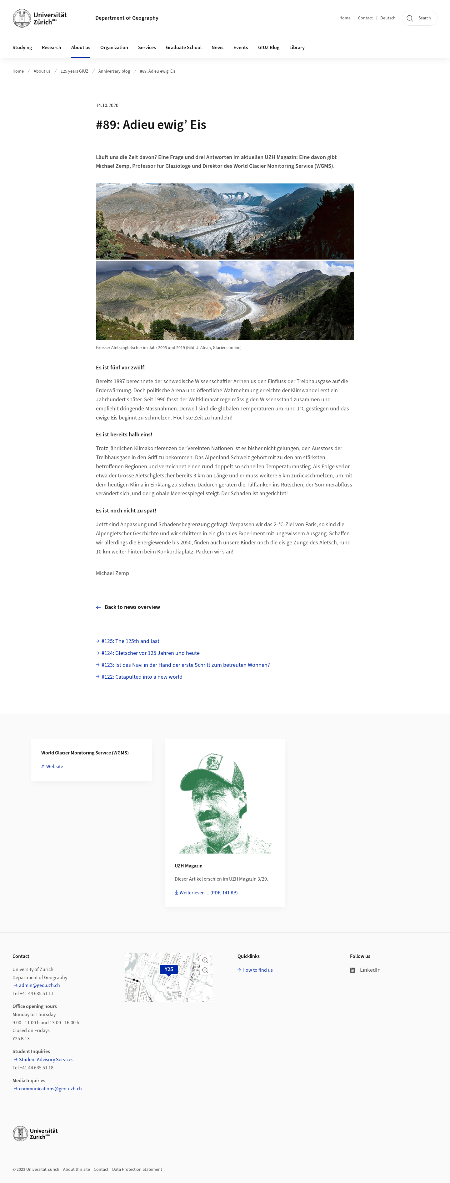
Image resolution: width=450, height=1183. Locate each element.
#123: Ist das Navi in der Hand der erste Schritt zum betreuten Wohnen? (186, 665)
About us (42, 71)
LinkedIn (365, 970)
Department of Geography (126, 18)
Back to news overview (128, 607)
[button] (205, 960)
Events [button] (240, 47)
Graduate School (184, 47)
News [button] (217, 47)
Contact (365, 18)
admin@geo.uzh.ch (39, 985)
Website (54, 766)
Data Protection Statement (137, 1169)
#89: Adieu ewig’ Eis (157, 71)
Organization (114, 47)
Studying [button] (22, 47)
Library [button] (297, 47)
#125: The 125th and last (130, 641)
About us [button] (80, 47)
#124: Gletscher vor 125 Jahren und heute (151, 653)
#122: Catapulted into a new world (142, 677)
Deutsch (388, 18)
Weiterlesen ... (209, 892)
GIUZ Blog (268, 47)
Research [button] (51, 47)
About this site (76, 1169)
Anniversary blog (114, 71)
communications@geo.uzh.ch (50, 1088)
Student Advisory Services (46, 1059)
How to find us (257, 970)
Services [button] (147, 47)
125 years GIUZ (74, 71)
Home (345, 18)
